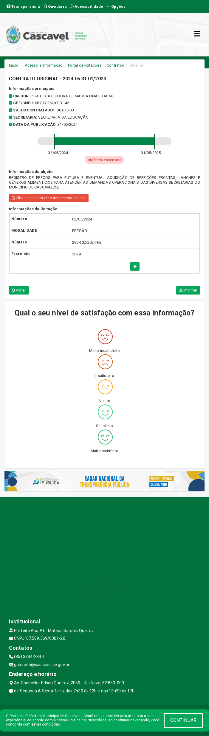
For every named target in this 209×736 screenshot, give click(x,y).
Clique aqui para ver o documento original (49, 198)
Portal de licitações (84, 65)
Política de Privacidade (87, 720)
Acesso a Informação (44, 65)
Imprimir (188, 290)
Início (13, 65)
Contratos (115, 65)
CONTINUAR (183, 720)
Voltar (19, 290)
